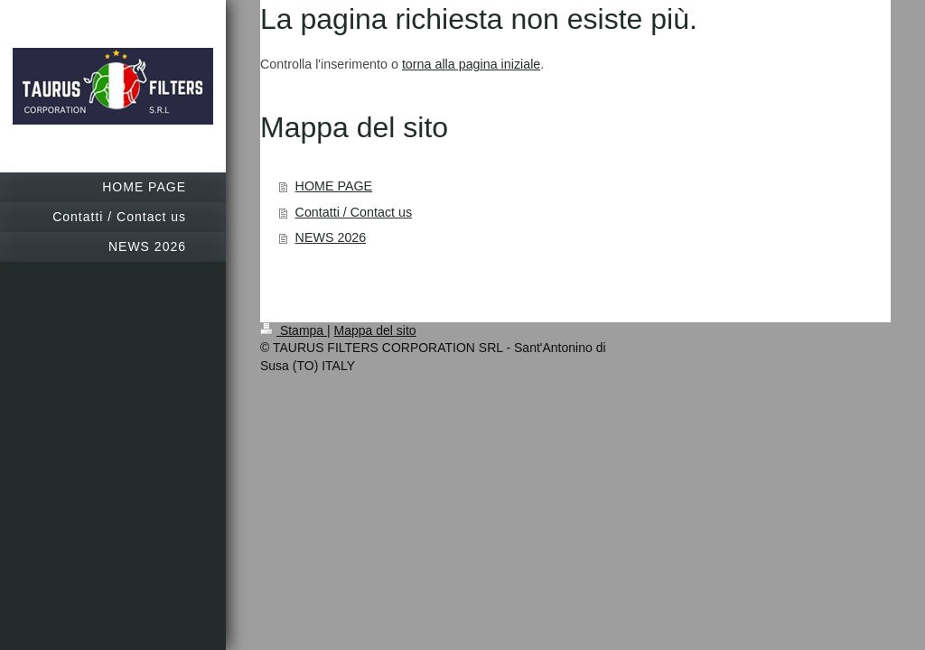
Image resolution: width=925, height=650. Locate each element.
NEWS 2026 (331, 237)
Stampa (293, 330)
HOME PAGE (334, 186)
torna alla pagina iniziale (471, 64)
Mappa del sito (375, 330)
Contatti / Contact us (354, 212)
